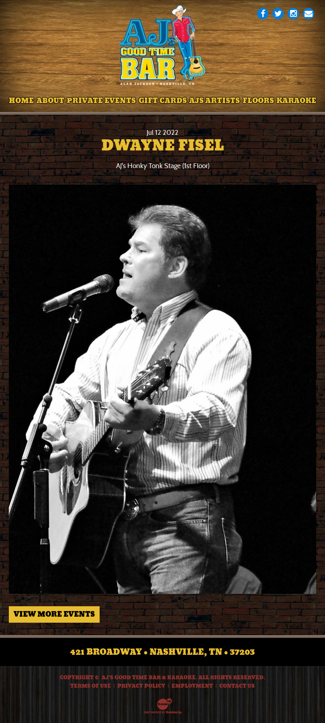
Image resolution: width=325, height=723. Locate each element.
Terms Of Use (90, 686)
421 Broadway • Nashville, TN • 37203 (162, 652)
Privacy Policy (141, 686)
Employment (192, 686)
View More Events (54, 614)
